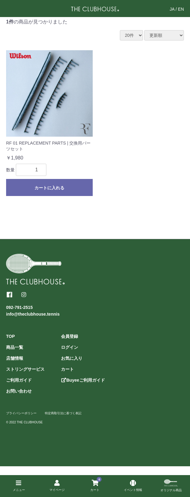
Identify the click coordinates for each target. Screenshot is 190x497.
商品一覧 (14, 347)
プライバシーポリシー (21, 413)
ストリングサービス (25, 369)
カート (67, 369)
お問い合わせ (19, 391)
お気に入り (71, 358)
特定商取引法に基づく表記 (63, 413)
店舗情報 (14, 358)
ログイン (69, 347)
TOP (10, 336)
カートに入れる (49, 187)
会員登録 (69, 336)
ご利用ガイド (19, 380)
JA (172, 9)
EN (181, 9)
